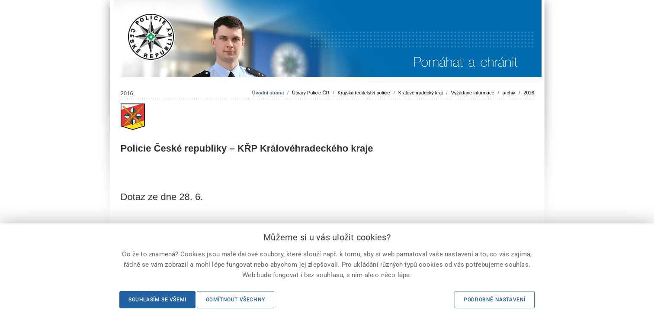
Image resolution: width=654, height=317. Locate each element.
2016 (528, 92)
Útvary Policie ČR (310, 92)
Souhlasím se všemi (157, 300)
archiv (509, 92)
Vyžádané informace (472, 92)
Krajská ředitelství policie (364, 92)
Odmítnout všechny (235, 300)
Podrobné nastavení (495, 300)
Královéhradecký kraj (420, 92)
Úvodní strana (268, 92)
